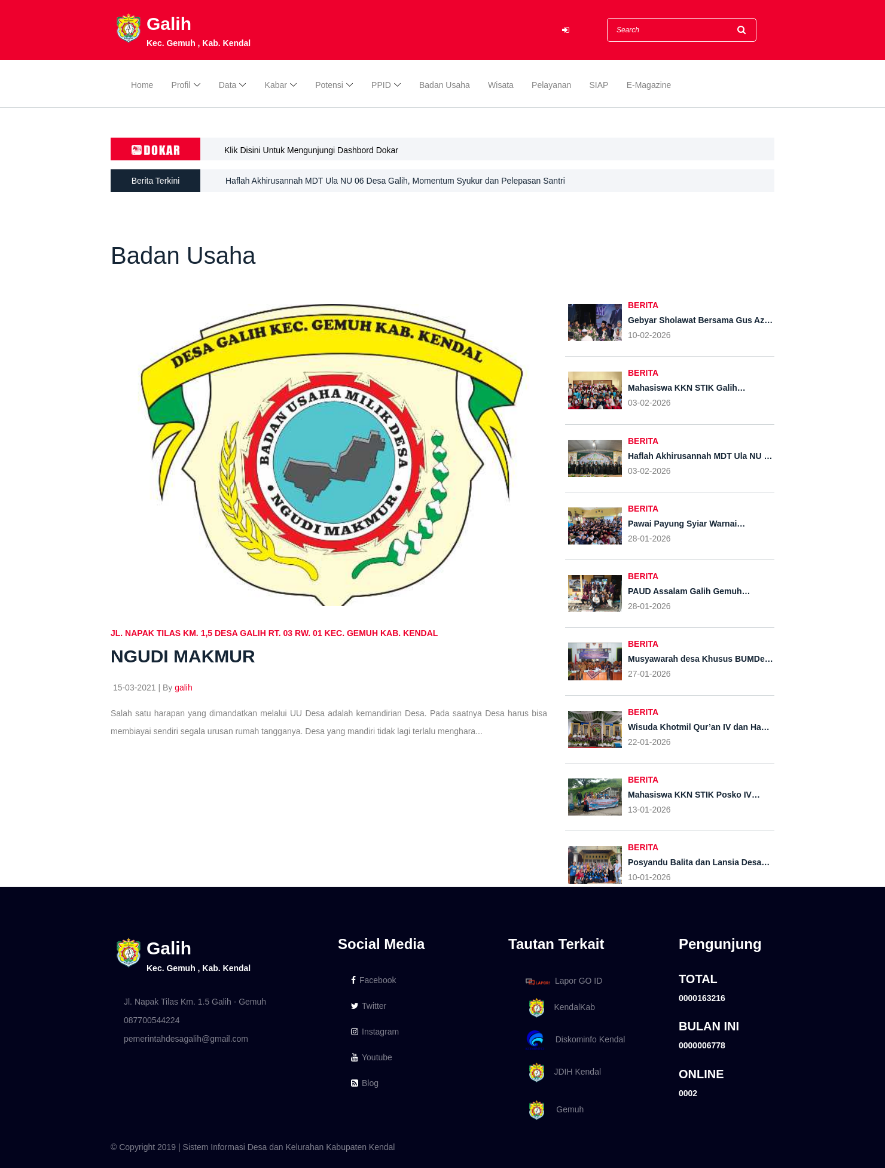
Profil (181, 85)
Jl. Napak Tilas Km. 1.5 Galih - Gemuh (195, 1001)
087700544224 (151, 1020)
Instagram (375, 1031)
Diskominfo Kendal (574, 1040)
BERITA (643, 305)
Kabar (276, 85)
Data (228, 85)
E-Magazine (649, 85)
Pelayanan (551, 85)
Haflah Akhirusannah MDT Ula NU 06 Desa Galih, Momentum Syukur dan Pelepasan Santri (395, 180)
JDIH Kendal (561, 1072)
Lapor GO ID (563, 981)
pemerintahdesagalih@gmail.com (186, 1039)
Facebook (373, 980)
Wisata (501, 85)
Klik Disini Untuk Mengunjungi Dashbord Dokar (311, 150)
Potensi (329, 85)
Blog (365, 1083)
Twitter (368, 1006)
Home (142, 85)
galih (184, 687)
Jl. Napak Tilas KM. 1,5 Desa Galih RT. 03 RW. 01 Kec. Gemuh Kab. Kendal (274, 633)
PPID (381, 85)
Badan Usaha (444, 85)
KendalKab (558, 1008)
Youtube (371, 1057)
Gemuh (552, 1110)
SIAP (599, 85)
